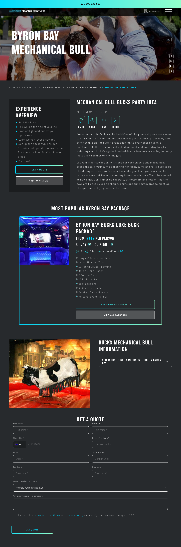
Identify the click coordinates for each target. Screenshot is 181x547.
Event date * (18, 467)
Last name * (97, 424)
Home (12, 87)
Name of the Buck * (100, 438)
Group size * (97, 467)
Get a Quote (39, 169)
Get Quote (32, 529)
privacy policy (74, 515)
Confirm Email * (99, 452)
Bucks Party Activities (32, 87)
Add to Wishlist (39, 180)
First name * (18, 424)
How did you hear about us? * (25, 481)
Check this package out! (115, 304)
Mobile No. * (18, 438)
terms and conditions (47, 515)
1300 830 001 (91, 3)
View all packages (115, 314)
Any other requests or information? (28, 496)
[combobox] (19, 444)
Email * (16, 452)
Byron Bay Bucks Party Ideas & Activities (74, 87)
